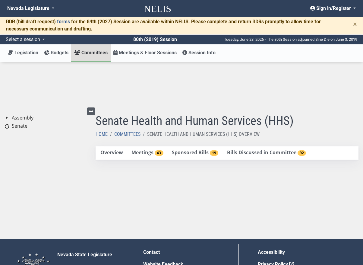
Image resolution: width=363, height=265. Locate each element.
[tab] (111, 108)
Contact (151, 208)
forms (63, 21)
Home (102, 90)
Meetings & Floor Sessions (145, 53)
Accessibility (271, 208)
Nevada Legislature (29, 8)
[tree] (45, 77)
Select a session (23, 39)
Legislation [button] (23, 53)
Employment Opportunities (172, 232)
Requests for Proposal (282, 232)
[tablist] (227, 108)
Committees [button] (91, 53)
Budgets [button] (56, 53)
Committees (127, 90)
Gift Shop (153, 244)
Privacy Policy (276, 220)
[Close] (355, 24)
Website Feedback (163, 220)
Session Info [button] (199, 53)
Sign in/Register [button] (331, 8)
